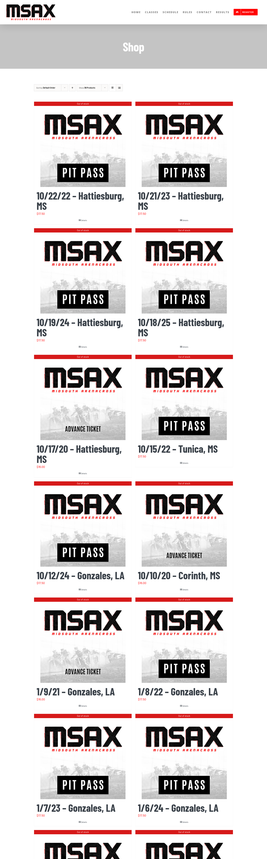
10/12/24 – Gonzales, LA (80, 575)
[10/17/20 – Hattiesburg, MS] (83, 397)
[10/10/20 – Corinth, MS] (184, 524)
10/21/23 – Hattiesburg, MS (181, 200)
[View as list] (119, 87)
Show (87, 87)
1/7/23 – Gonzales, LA (76, 808)
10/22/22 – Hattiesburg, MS (80, 200)
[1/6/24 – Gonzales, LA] (184, 756)
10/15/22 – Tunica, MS (178, 448)
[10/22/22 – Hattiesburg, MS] (83, 144)
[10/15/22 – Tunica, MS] (184, 397)
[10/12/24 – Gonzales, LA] (83, 524)
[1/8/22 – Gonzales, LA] (184, 640)
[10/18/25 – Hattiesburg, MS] (184, 271)
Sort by (45, 87)
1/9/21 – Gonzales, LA (76, 691)
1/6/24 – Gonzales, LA (178, 808)
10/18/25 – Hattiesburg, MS (181, 327)
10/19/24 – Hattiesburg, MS (80, 327)
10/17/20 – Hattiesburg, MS (79, 453)
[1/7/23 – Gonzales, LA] (83, 756)
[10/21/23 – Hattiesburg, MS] (184, 144)
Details (84, 220)
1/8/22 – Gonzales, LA (178, 691)
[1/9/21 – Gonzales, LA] (83, 640)
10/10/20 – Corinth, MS (179, 575)
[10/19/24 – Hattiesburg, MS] (83, 271)
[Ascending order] (72, 87)
